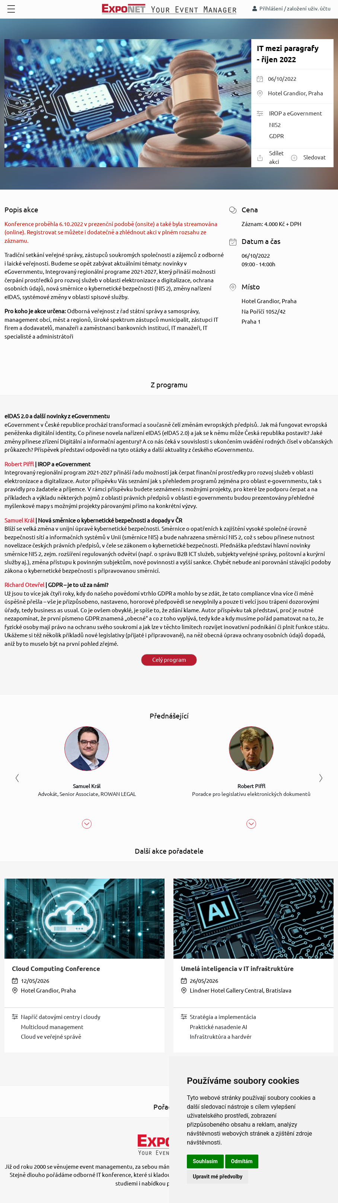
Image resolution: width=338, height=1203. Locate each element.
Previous (17, 778)
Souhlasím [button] (205, 1161)
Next (321, 778)
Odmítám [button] (242, 1161)
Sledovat (308, 157)
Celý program (169, 660)
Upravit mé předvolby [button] (217, 1177)
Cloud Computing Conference (56, 968)
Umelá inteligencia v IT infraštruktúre (237, 968)
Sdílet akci (270, 157)
